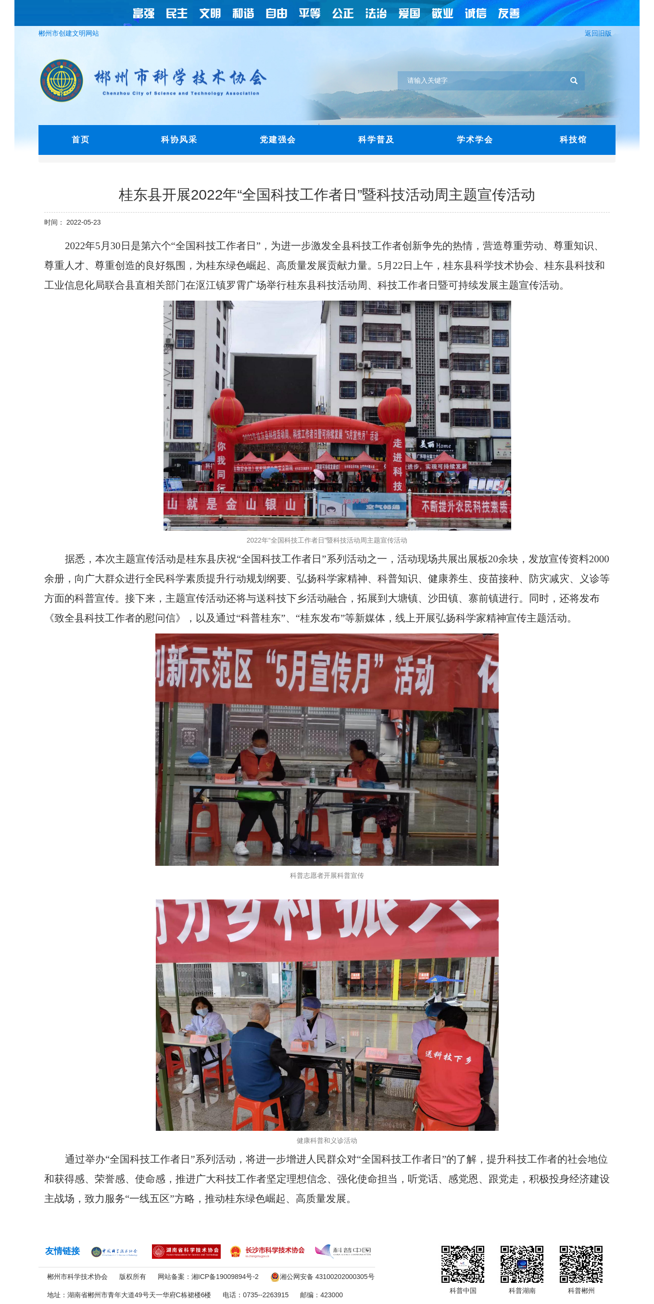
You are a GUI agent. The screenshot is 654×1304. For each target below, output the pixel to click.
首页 (81, 139)
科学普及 (376, 139)
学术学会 (475, 139)
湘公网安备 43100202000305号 (327, 1276)
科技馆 (573, 139)
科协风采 (179, 139)
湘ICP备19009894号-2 (225, 1276)
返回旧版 (600, 33)
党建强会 (278, 139)
